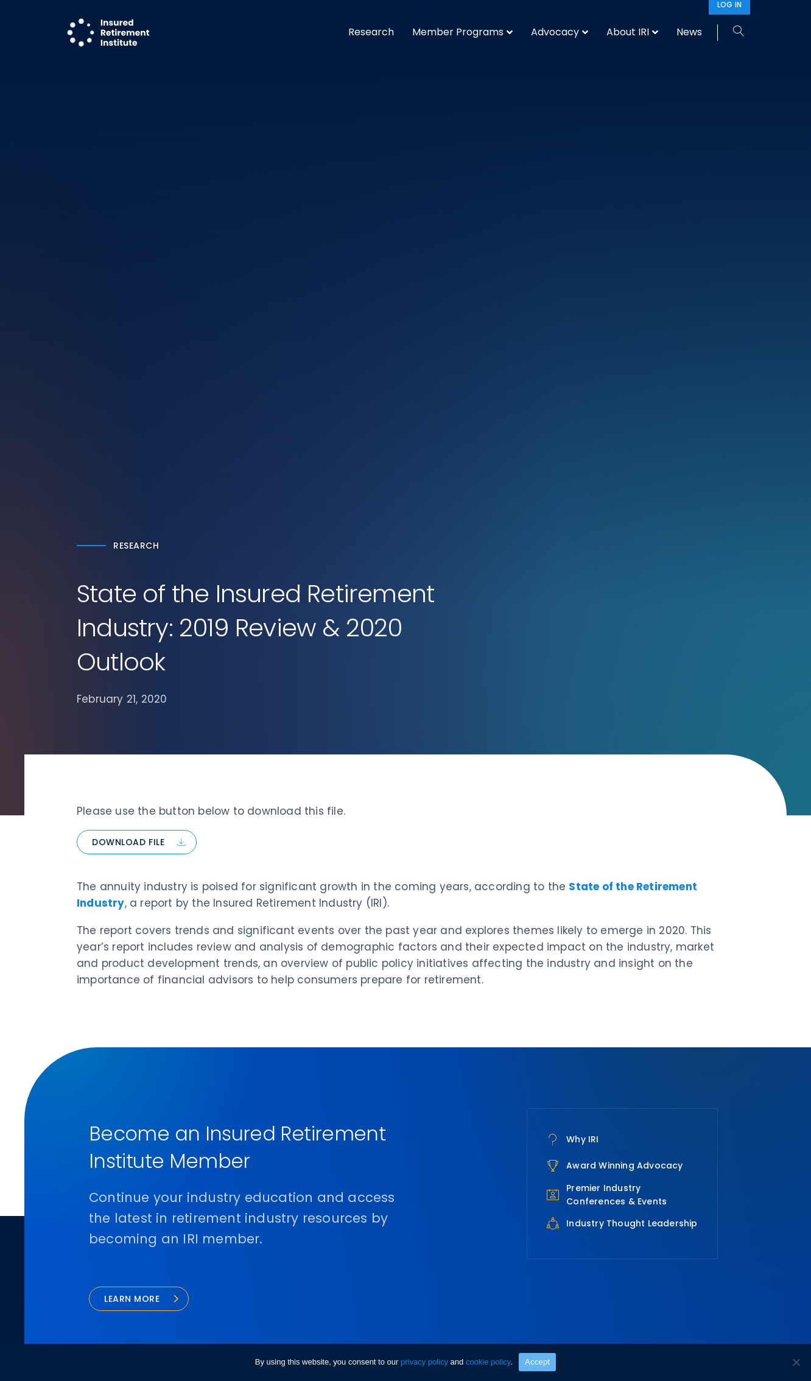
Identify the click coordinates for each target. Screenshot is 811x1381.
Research (371, 32)
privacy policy (424, 1361)
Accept (537, 1361)
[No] (796, 1362)
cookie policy (488, 1361)
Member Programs (458, 32)
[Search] (734, 32)
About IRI (627, 32)
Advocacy (555, 32)
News (689, 32)
